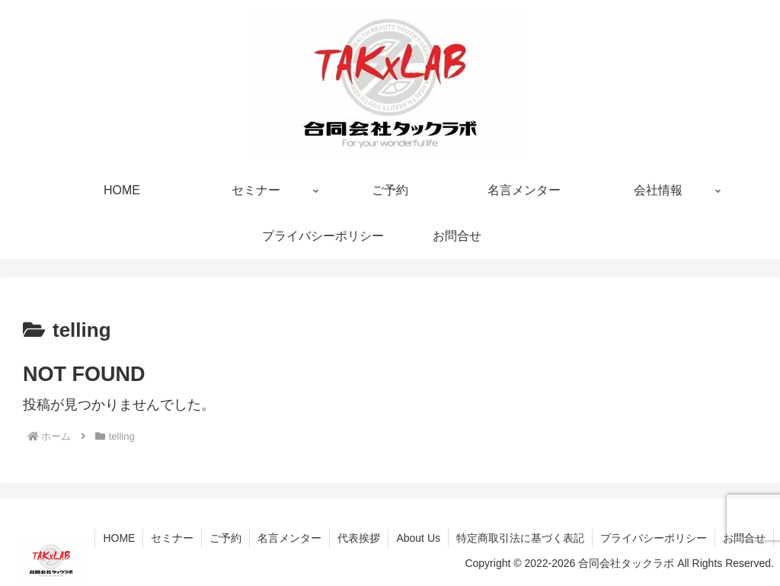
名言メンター (289, 538)
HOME (119, 538)
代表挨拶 (358, 538)
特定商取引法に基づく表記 (520, 538)
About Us (418, 538)
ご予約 (225, 538)
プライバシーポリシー (653, 538)
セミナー (172, 538)
